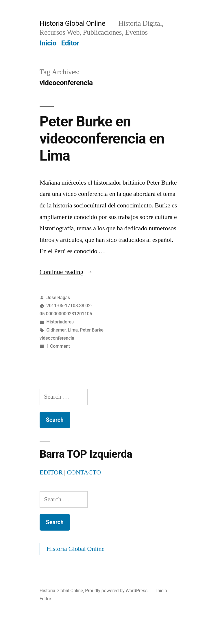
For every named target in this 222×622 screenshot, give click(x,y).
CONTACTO (84, 472)
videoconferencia (57, 338)
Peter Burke (91, 330)
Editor (70, 43)
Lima (72, 330)
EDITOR (51, 472)
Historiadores (60, 322)
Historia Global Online (73, 23)
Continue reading (66, 272)
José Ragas (58, 297)
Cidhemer (56, 330)
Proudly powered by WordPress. (117, 590)
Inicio (48, 43)
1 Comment (58, 346)
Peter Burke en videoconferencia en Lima (102, 138)
